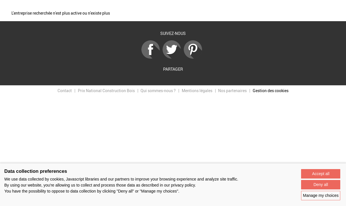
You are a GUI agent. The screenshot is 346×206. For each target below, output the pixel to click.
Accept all (320, 173)
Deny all (320, 184)
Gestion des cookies (270, 90)
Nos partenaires (232, 90)
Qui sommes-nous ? (158, 90)
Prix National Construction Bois (106, 90)
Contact (65, 90)
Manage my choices (321, 195)
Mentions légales (197, 90)
